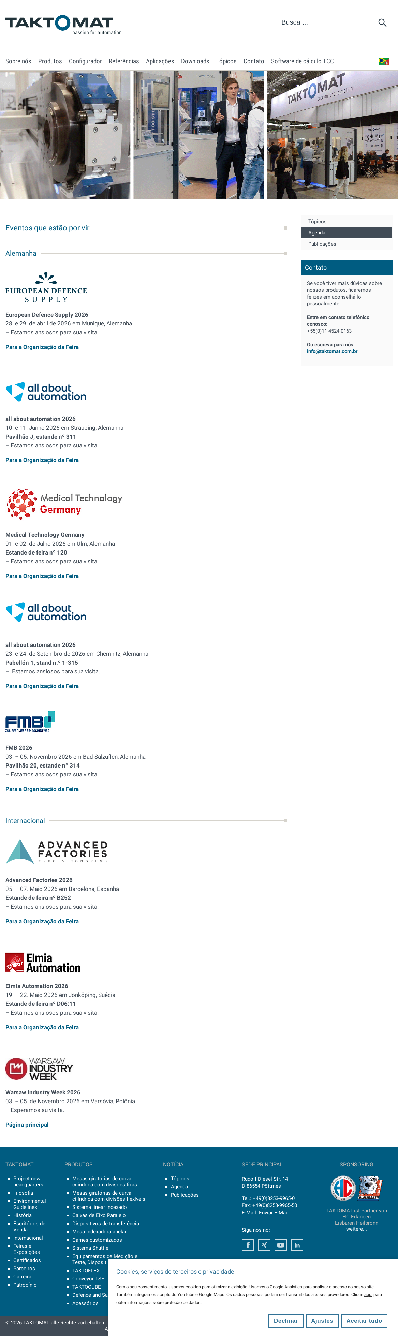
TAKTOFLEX (86, 1270)
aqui (368, 1294)
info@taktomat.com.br (332, 351)
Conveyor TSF (88, 1279)
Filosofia (23, 1193)
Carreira (22, 1277)
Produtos (50, 61)
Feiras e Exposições (26, 1249)
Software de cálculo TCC (302, 61)
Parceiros (24, 1268)
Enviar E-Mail (274, 1213)
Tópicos (226, 61)
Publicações (322, 244)
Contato (254, 61)
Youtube (281, 1245)
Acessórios (85, 1303)
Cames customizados (97, 1240)
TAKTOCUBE (86, 1287)
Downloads (195, 61)
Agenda (316, 233)
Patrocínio (25, 1285)
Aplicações (160, 61)
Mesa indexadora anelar (99, 1232)
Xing (264, 1245)
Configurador (85, 61)
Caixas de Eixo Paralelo (99, 1215)
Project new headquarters (28, 1181)
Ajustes (322, 1321)
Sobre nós (18, 61)
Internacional (28, 1238)
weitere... (356, 1229)
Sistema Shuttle (90, 1248)
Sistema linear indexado (99, 1207)
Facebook (248, 1245)
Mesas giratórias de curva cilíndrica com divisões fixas (104, 1181)
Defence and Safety (94, 1295)
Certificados (27, 1260)
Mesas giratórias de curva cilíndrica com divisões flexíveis (108, 1196)
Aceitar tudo (364, 1321)
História (22, 1215)
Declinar (286, 1321)
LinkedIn (297, 1245)
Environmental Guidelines (29, 1204)
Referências (124, 61)
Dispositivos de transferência (105, 1223)
